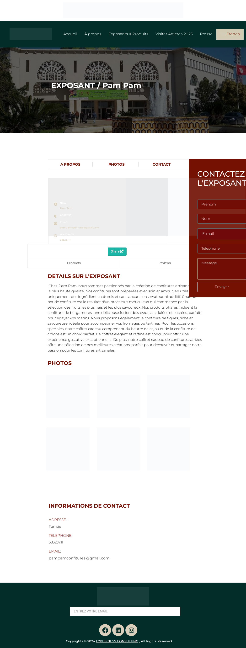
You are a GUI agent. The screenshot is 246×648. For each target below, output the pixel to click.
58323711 (65, 239)
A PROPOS (70, 164)
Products (74, 263)
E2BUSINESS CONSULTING (117, 641)
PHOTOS (116, 164)
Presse (206, 34)
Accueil (70, 34)
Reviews (165, 263)
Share (117, 251)
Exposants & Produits (128, 34)
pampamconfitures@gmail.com (79, 227)
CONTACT (162, 164)
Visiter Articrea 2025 (174, 34)
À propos (92, 34)
